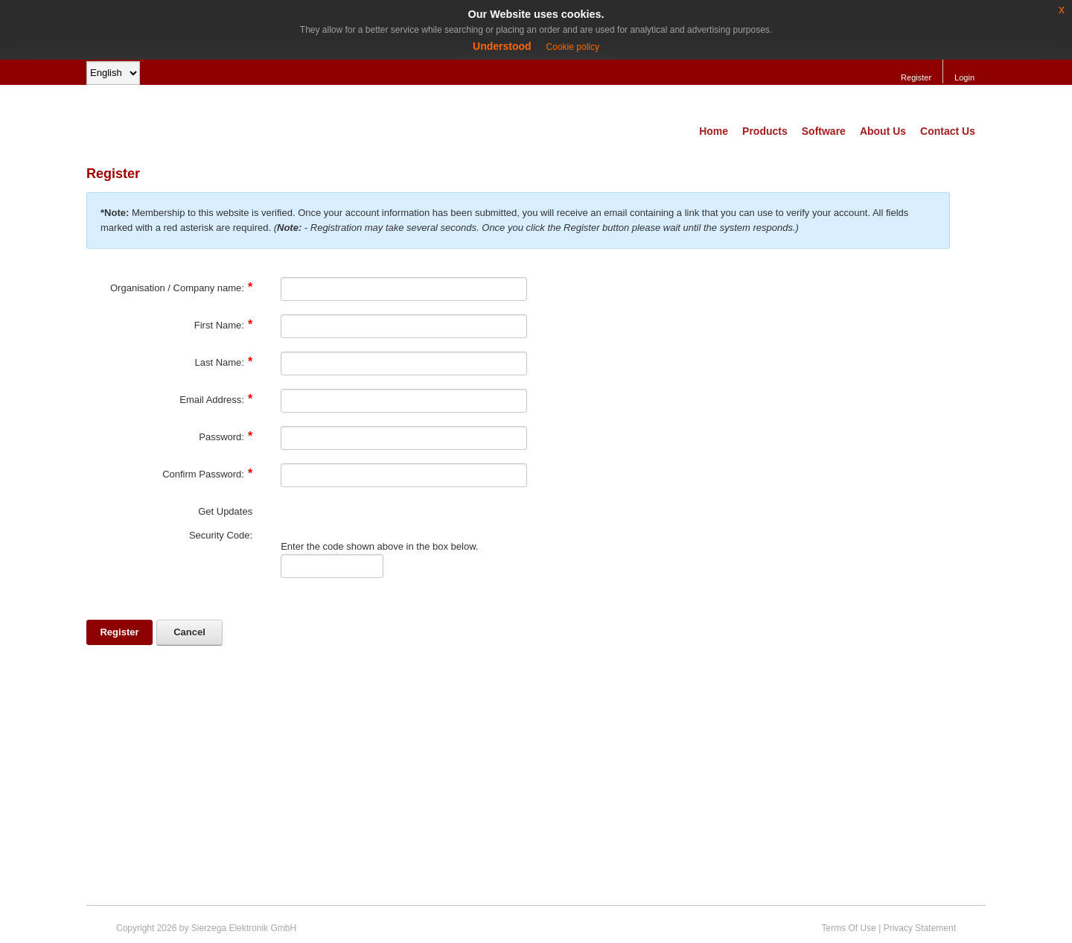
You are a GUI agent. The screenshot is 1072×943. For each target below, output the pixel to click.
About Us (883, 131)
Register (916, 77)
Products (765, 131)
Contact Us (947, 131)
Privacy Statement (920, 928)
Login (964, 77)
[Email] (404, 401)
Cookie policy (572, 47)
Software (824, 131)
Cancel (189, 632)
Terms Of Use (848, 928)
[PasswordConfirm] (404, 475)
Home (713, 131)
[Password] (404, 438)
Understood (502, 46)
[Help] (262, 287)
